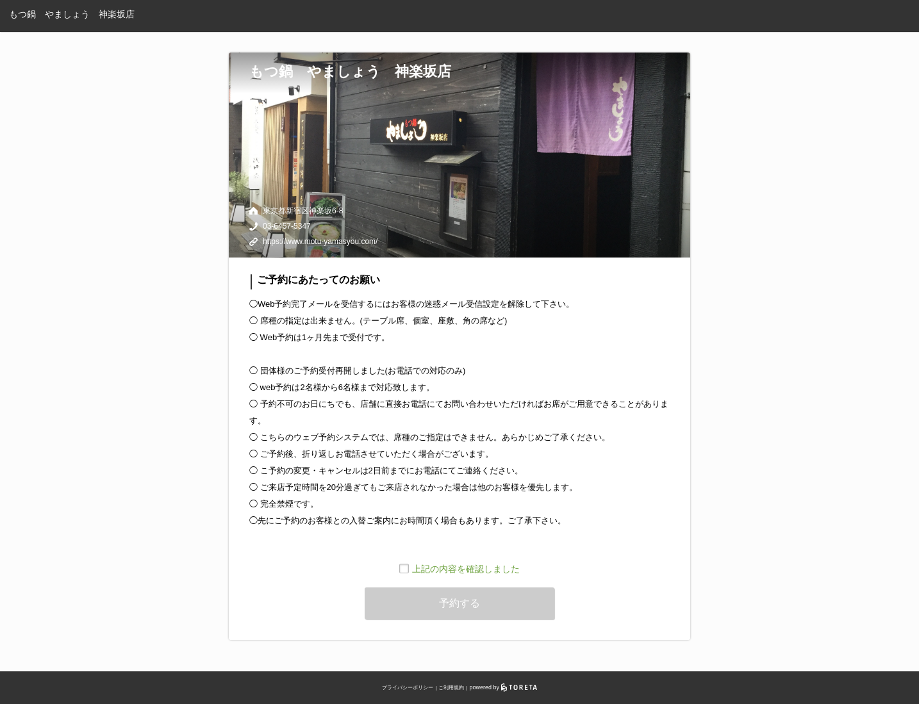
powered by (503, 687)
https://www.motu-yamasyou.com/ (320, 241)
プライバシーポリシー (407, 688)
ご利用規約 (451, 688)
